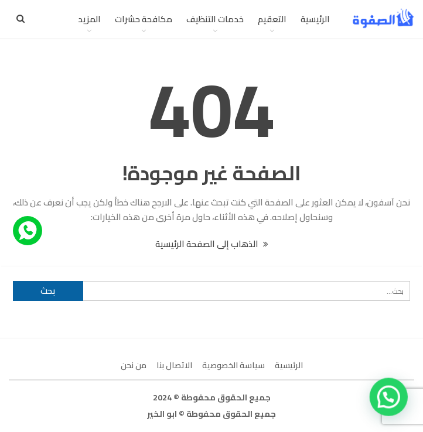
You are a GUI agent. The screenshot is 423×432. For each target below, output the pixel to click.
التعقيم (272, 19)
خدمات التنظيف (215, 19)
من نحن (133, 365)
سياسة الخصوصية (233, 365)
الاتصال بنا (174, 365)
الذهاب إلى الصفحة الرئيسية (211, 243)
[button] (389, 398)
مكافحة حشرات (143, 19)
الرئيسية (315, 19)
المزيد (89, 19)
